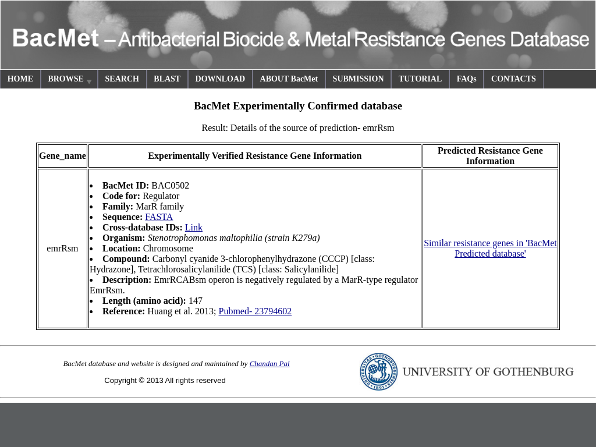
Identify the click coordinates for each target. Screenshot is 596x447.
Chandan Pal (270, 363)
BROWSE (70, 80)
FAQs (467, 78)
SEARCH (122, 78)
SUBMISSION (358, 78)
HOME (20, 78)
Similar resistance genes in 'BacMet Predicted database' (490, 248)
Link (194, 227)
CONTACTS (513, 78)
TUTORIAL (420, 78)
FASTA (159, 217)
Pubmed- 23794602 (255, 311)
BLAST (167, 78)
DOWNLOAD (221, 78)
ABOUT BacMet (289, 78)
